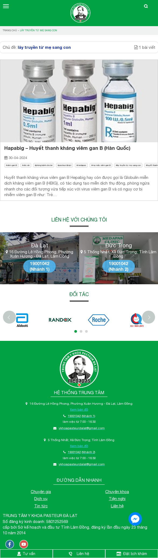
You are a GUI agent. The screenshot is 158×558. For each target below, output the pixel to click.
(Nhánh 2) (118, 269)
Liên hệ (117, 506)
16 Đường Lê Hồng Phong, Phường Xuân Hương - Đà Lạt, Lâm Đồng (39, 254)
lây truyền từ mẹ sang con (129, 165)
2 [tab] (81, 331)
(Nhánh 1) (40, 269)
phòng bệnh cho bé (44, 165)
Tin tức (41, 506)
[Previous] (9, 317)
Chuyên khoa (117, 491)
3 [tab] (86, 331)
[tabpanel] (22, 320)
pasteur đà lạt (65, 165)
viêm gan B (12, 165)
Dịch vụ (40, 498)
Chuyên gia (41, 491)
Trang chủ (10, 30)
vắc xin (26, 165)
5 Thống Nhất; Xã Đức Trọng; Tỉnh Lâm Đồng (118, 254)
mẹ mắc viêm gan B (101, 165)
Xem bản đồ (79, 409)
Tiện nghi (117, 498)
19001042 (39, 263)
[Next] (148, 317)
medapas (82, 165)
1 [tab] (75, 331)
